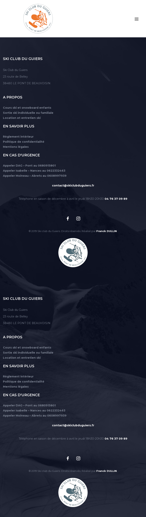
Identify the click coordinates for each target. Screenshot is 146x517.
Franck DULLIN (106, 231)
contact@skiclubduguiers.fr (73, 185)
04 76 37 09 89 (116, 199)
